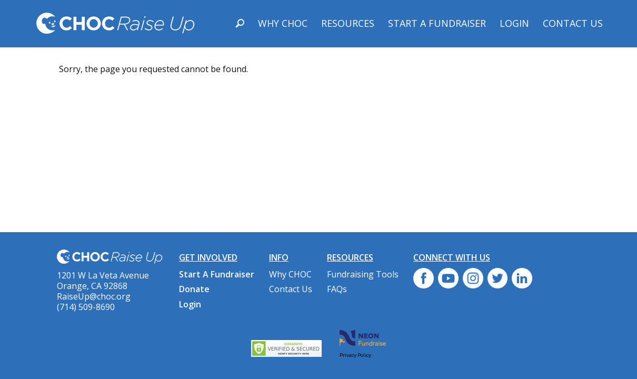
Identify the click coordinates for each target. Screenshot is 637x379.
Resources (347, 23)
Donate (194, 289)
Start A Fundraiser (437, 23)
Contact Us (573, 23)
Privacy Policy (355, 355)
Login (514, 23)
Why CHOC (282, 23)
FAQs (337, 289)
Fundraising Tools (363, 274)
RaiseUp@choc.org (94, 296)
